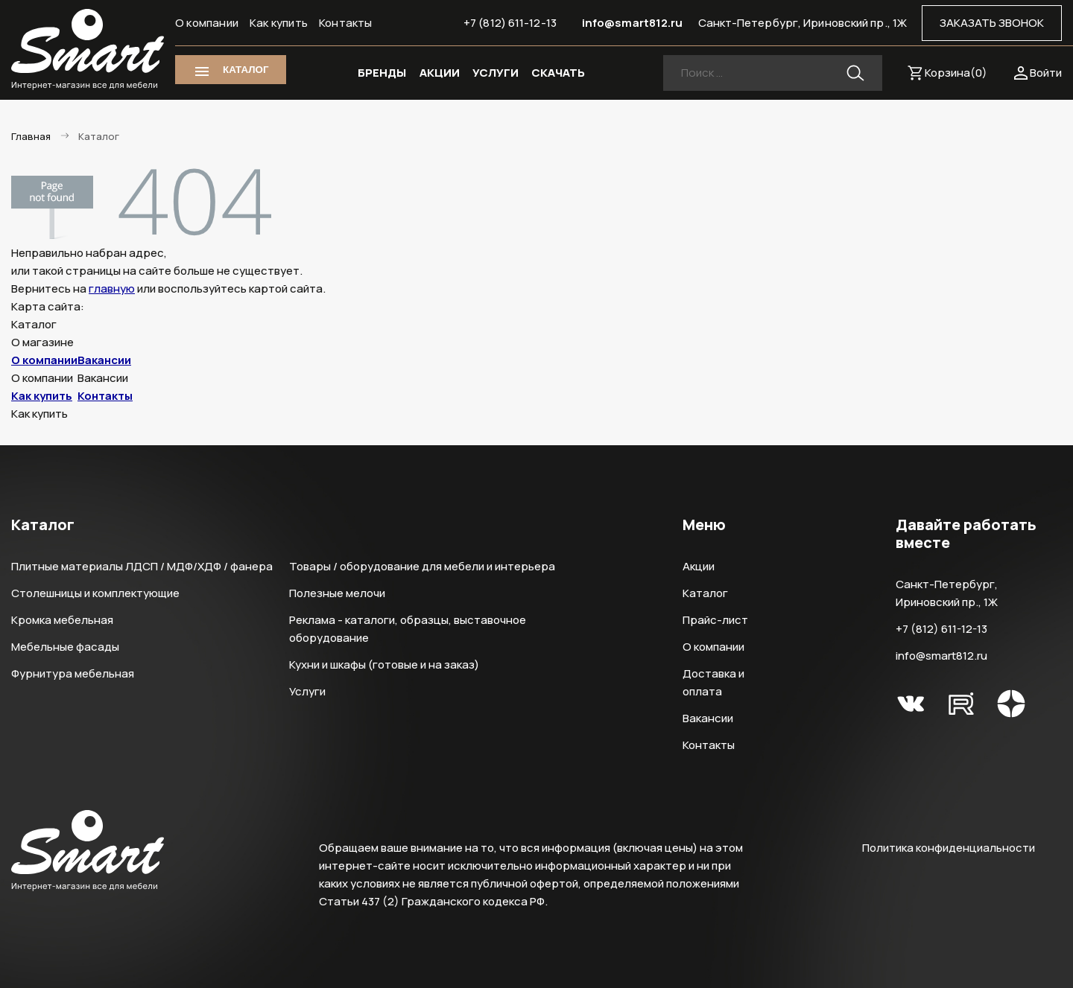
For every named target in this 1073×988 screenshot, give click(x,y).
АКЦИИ (440, 72)
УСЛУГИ (495, 72)
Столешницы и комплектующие (95, 593)
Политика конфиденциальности (948, 847)
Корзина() (956, 72)
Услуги (307, 691)
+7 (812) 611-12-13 (510, 23)
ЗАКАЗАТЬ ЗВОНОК (992, 23)
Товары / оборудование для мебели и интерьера (422, 566)
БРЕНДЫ (382, 72)
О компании (206, 23)
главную (112, 288)
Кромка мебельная (62, 620)
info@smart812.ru (632, 23)
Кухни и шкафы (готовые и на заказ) (384, 664)
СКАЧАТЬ (558, 72)
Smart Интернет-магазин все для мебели (87, 50)
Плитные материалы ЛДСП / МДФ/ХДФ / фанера (142, 566)
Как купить (279, 23)
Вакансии (104, 360)
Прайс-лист (715, 620)
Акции (699, 566)
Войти (1046, 72)
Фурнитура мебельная (72, 673)
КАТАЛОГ (245, 69)
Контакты (346, 23)
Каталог (705, 593)
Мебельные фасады (65, 646)
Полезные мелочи (337, 593)
